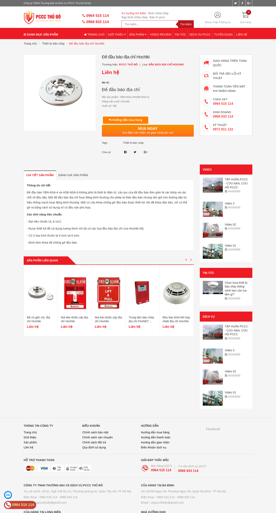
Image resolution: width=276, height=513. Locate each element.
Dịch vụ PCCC (200, 34)
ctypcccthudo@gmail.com (50, 472)
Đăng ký (225, 22)
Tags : (105, 142)
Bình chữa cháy (158, 13)
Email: (87, 3)
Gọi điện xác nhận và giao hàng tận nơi (148, 130)
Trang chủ (94, 34)
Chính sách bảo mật (95, 402)
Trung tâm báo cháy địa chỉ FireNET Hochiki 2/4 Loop (141, 325)
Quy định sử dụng (94, 417)
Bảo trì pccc (157, 17)
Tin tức (180, 34)
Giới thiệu (117, 34)
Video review (160, 34)
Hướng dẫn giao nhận (155, 412)
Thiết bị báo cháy (133, 142)
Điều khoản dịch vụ (153, 417)
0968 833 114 (95, 22)
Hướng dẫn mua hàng (125, 120)
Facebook (213, 399)
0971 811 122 (223, 129)
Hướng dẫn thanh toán (155, 407)
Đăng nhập (211, 22)
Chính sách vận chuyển (97, 407)
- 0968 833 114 (68, 467)
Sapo (177, 510)
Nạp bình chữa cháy (135, 17)
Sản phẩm (138, 34)
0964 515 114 (95, 16)
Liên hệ (241, 34)
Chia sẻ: (106, 152)
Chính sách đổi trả (94, 412)
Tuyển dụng (223, 34)
